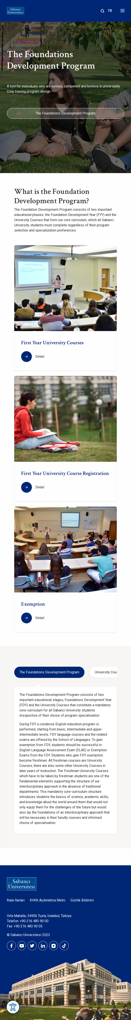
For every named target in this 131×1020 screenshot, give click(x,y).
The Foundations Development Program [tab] (49, 672)
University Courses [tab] (109, 672)
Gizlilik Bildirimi (82, 900)
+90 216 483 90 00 (34, 921)
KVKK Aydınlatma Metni (47, 900)
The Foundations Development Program (65, 113)
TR (110, 11)
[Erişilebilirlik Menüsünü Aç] (12, 1007)
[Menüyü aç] (122, 11)
